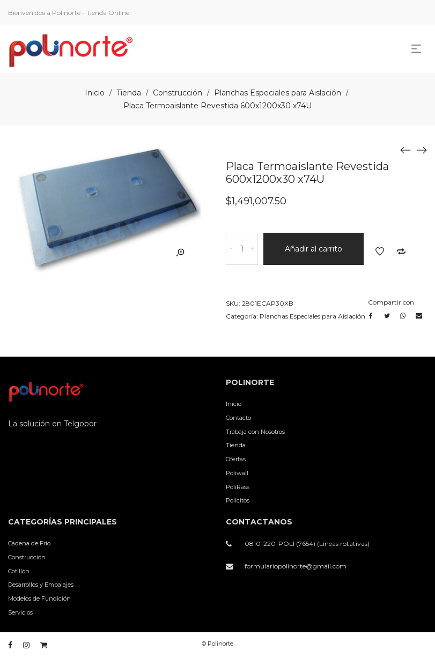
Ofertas (236, 459)
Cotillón (19, 571)
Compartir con (391, 302)
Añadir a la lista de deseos (379, 251)
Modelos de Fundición (39, 598)
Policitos (237, 500)
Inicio (95, 93)
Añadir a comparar (401, 251)
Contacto (238, 418)
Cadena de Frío (29, 543)
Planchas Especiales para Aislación (277, 93)
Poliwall (237, 473)
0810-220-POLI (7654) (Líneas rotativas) (307, 543)
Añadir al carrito (313, 249)
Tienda (128, 93)
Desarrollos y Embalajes (40, 584)
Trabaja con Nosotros (255, 431)
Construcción (177, 93)
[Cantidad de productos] (242, 249)
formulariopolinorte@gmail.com (295, 566)
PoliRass (237, 487)
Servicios (20, 612)
